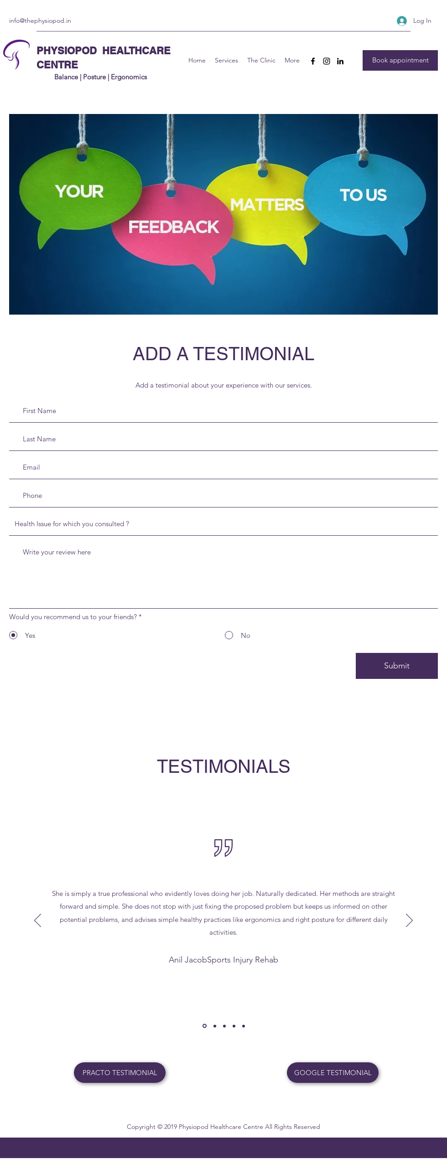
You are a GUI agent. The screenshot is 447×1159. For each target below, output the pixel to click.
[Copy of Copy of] (243, 1025)
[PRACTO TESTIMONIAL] (120, 1072)
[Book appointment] (400, 60)
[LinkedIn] (340, 61)
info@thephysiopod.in (40, 20)
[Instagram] (326, 61)
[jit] (224, 1025)
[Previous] (37, 921)
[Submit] (397, 666)
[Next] (409, 921)
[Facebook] (312, 61)
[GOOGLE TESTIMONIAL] (333, 1072)
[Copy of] (234, 1025)
